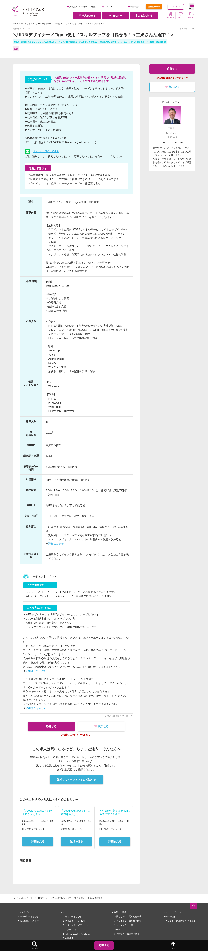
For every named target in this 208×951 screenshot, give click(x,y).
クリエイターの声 (123, 925)
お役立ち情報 (144, 15)
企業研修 (68, 938)
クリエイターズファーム (75, 925)
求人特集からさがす (28, 921)
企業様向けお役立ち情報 (126, 934)
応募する (50, 726)
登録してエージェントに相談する (76, 779)
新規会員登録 (154, 7)
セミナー (115, 15)
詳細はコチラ (56, 543)
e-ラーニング (70, 929)
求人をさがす (87, 15)
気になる (102, 726)
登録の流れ (134, 7)
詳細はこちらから (36, 670)
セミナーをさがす (72, 916)
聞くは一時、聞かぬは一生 (128, 916)
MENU (191, 6)
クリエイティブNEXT (74, 921)
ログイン (176, 7)
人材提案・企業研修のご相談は (82, 7)
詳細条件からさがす (28, 916)
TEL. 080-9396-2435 (172, 142)
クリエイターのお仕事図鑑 (128, 921)
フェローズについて (112, 7)
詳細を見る (37, 841)
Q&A (117, 929)
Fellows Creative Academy (76, 934)
